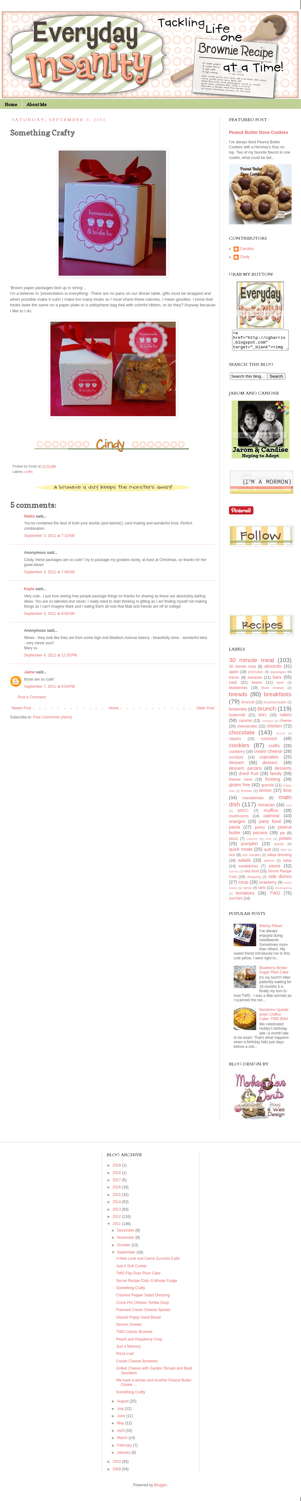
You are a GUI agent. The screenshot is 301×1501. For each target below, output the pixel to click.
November (126, 1241)
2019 (117, 1169)
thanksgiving (283, 891)
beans (257, 686)
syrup (247, 891)
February (125, 1449)
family (276, 777)
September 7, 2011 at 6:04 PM (49, 686)
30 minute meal (251, 664)
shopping (254, 880)
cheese (285, 724)
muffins (271, 814)
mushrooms (239, 820)
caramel (245, 724)
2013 (117, 1213)
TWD (275, 896)
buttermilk (237, 719)
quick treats (240, 852)
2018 (117, 1176)
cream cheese (268, 755)
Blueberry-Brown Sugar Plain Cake (273, 973)
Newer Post (21, 708)
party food (270, 825)
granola (267, 789)
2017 (117, 1184)
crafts (28, 471)
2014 (117, 1205)
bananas (255, 681)
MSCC (243, 814)
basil (233, 686)
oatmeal (271, 819)
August (123, 1405)
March (123, 1441)
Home (11, 104)
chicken (274, 729)
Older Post (205, 708)
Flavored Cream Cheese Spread (143, 1313)
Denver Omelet (129, 1328)
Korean (246, 794)
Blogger (160, 1489)
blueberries (238, 691)
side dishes (280, 880)
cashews (267, 724)
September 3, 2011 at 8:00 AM (49, 613)
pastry (260, 831)
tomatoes (245, 896)
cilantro (235, 742)
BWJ (263, 719)
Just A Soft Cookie (131, 1270)
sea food (251, 875)
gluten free (240, 788)
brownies (238, 712)
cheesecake (247, 730)
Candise (247, 249)
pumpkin (249, 847)
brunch (266, 712)
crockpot (236, 761)
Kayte (29, 589)
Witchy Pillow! (271, 929)
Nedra (29, 516)
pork (269, 842)
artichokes (255, 675)
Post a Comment (32, 697)
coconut (269, 742)
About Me (37, 104)
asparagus (278, 675)
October (124, 1249)
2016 (117, 1191)
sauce (274, 869)
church (280, 737)
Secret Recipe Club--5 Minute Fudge (146, 1284)
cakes (286, 718)
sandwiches (248, 870)
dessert (236, 766)
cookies (239, 749)
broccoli (247, 706)
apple (233, 675)
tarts (261, 891)
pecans (260, 836)
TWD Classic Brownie (134, 1335)
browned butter (275, 706)
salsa (287, 864)
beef (280, 686)
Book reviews (273, 691)
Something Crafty (130, 1291)
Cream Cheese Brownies (137, 1365)
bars (277, 680)
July (121, 1412)
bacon (234, 681)
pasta (234, 830)
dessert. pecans (245, 771)
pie (282, 837)
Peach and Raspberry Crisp (139, 1343)
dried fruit (248, 777)
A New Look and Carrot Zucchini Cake (148, 1262)
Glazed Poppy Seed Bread (138, 1321)
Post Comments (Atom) (52, 717)
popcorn (252, 842)
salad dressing (279, 858)
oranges (237, 825)
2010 (117, 1465)
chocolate (242, 736)
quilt (267, 853)
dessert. (270, 766)
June (121, 1419)
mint (289, 809)
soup (243, 885)
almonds (272, 669)
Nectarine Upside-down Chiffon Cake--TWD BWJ (274, 1018)
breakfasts (278, 698)
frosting (272, 782)
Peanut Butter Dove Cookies (258, 132)
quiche (279, 848)
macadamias (253, 801)
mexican (266, 808)
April (121, 1434)
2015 (117, 1198)
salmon (269, 864)
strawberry (268, 886)
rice (232, 858)
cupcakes (269, 760)
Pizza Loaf (125, 1357)
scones (233, 875)
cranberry (237, 755)
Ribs (284, 853)
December (126, 1234)
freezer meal (240, 783)
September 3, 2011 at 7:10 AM (49, 536)
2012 (117, 1220)
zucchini (235, 902)
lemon (265, 794)
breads (238, 698)
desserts (283, 771)
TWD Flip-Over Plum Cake (138, 1277)
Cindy (245, 257)
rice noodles (251, 858)
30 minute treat (242, 670)
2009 (117, 1473)
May (121, 1427)
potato (285, 842)
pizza (233, 842)
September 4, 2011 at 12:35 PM (50, 655)
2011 (117, 1227)
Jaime (29, 672)
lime (287, 794)
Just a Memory (128, 1350)
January (124, 1456)
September (127, 1256)
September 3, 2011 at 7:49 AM (49, 572)
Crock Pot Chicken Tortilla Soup (142, 1306)
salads (244, 863)
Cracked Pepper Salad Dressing (143, 1299)
